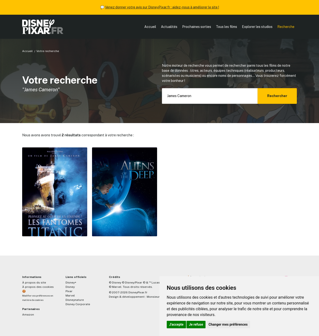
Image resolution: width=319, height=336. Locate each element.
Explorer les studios (257, 27)
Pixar (69, 291)
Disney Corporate (78, 304)
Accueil (150, 27)
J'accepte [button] (176, 324)
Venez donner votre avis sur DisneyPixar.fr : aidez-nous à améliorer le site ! (162, 7)
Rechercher (277, 96)
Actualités (169, 27)
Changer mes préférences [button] (228, 324)
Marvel (70, 295)
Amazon (28, 314)
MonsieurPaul (156, 296)
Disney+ (71, 282)
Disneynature (75, 300)
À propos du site (34, 282)
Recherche (285, 27)
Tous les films (226, 27)
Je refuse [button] (196, 324)
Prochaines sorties (196, 27)
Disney (70, 287)
